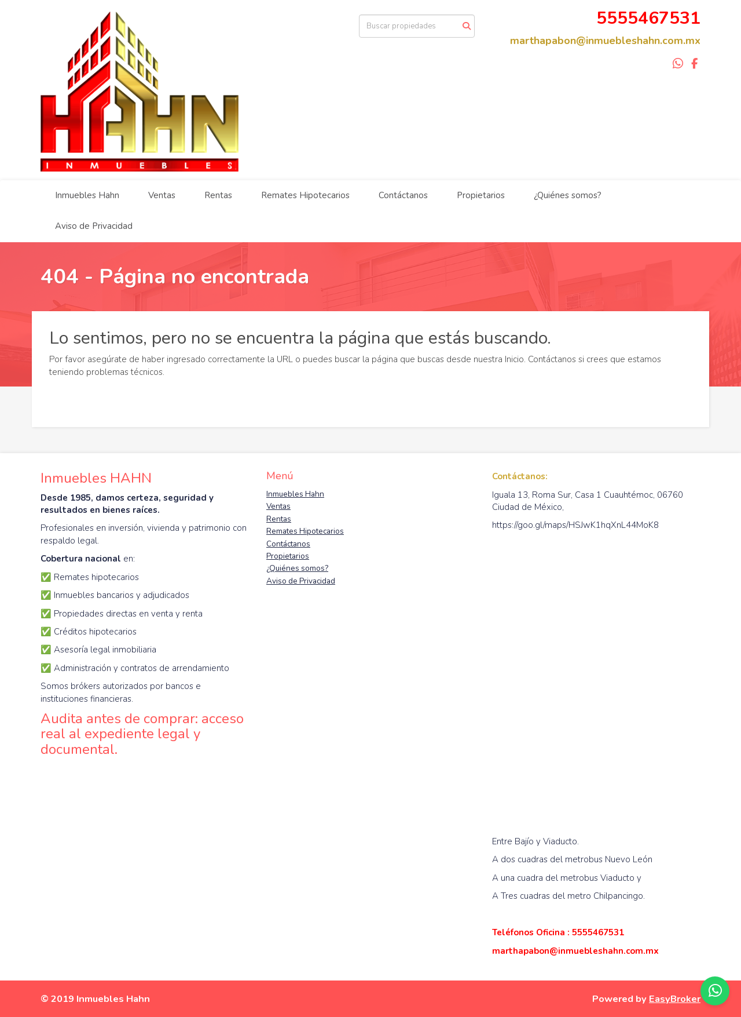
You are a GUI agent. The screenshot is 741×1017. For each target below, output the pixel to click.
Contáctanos (403, 195)
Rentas (218, 195)
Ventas (161, 195)
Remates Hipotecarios (305, 195)
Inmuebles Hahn (87, 195)
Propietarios (481, 195)
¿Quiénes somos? (567, 195)
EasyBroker (674, 998)
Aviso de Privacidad (94, 226)
